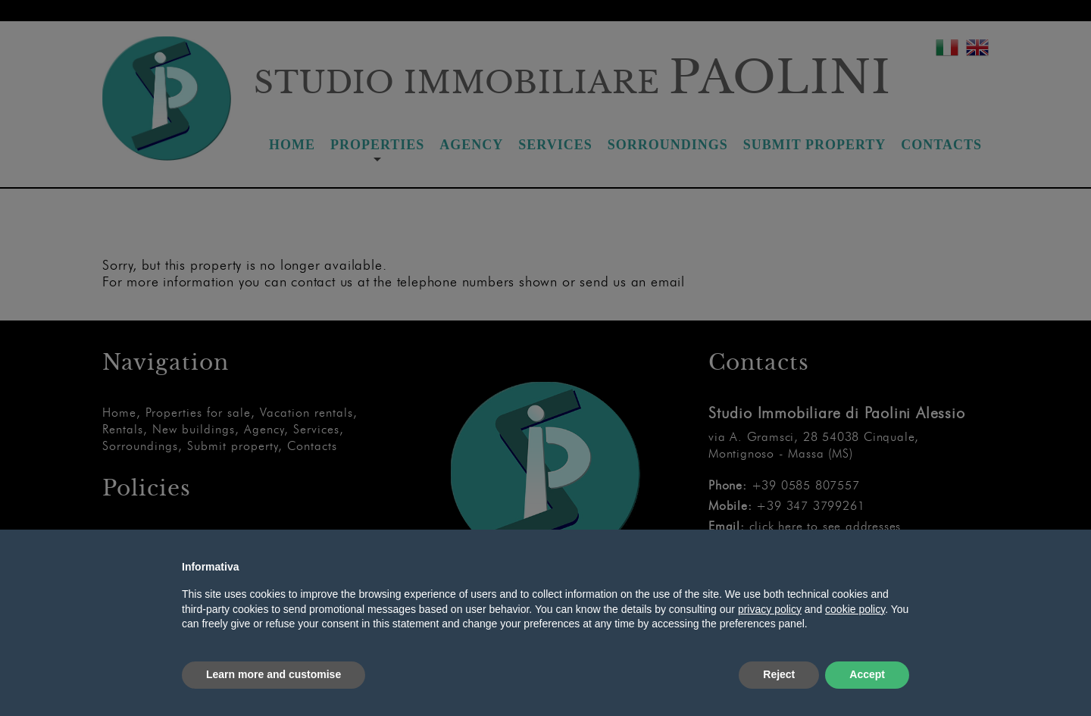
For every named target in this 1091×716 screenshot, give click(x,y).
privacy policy (770, 609)
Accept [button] (867, 674)
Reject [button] (779, 674)
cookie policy (855, 609)
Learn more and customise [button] (273, 674)
